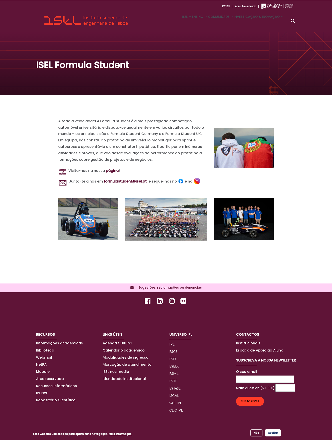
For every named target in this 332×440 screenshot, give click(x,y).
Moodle (43, 371)
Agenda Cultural (117, 343)
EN (228, 6)
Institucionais (248, 343)
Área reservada (245, 6)
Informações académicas (59, 343)
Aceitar (273, 433)
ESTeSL (174, 388)
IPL (171, 344)
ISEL (175, 21)
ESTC (173, 381)
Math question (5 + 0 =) (255, 388)
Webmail (44, 357)
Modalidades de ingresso (125, 357)
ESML (173, 373)
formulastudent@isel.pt (125, 181)
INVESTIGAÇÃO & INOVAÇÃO (257, 21)
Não (256, 433)
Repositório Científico (56, 400)
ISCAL (174, 395)
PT (224, 6)
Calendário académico (124, 350)
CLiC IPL (176, 410)
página (112, 170)
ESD (172, 359)
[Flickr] (184, 302)
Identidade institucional (124, 378)
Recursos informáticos (56, 385)
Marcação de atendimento (127, 364)
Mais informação (120, 434)
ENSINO (191, 21)
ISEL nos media (116, 371)
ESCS (173, 351)
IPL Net (42, 393)
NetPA (41, 364)
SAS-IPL (175, 403)
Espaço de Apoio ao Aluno (259, 350)
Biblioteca (45, 350)
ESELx (174, 366)
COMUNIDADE (215, 21)
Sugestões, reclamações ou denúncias (169, 287)
